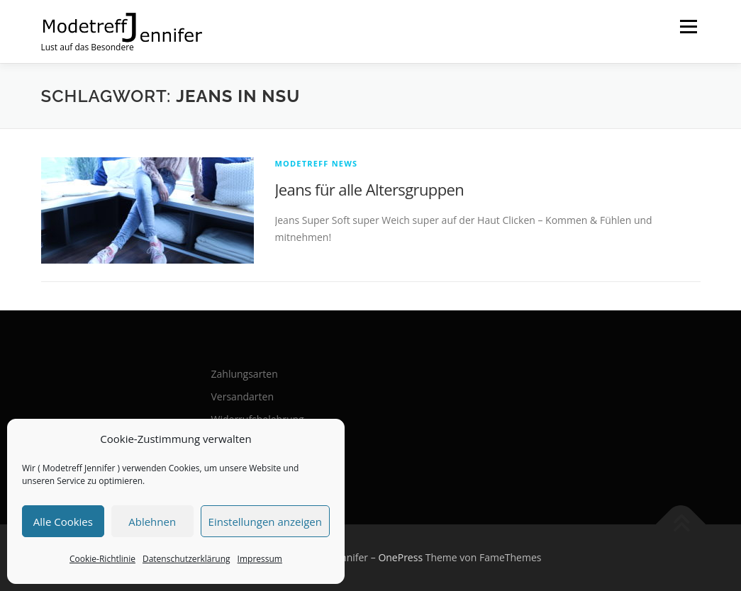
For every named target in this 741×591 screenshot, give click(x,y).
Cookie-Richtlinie (102, 559)
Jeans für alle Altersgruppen (369, 189)
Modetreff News (316, 163)
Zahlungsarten (244, 374)
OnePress (400, 557)
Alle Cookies (63, 521)
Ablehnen (152, 521)
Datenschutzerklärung (186, 559)
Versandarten (242, 396)
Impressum (260, 559)
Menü (688, 26)
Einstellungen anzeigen (265, 521)
